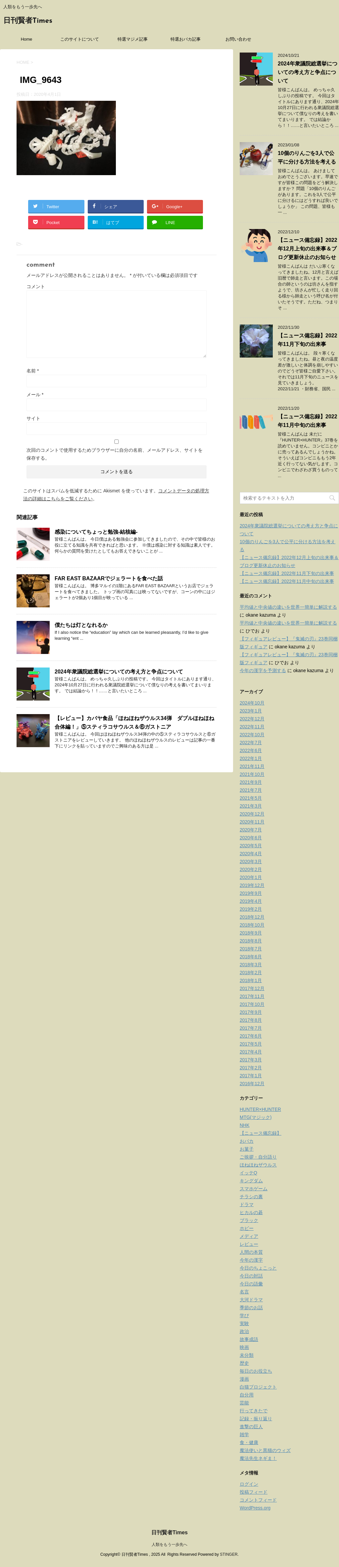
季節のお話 (251, 1307)
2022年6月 (251, 750)
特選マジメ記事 (133, 39)
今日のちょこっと (258, 1268)
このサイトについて (79, 39)
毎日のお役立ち (256, 1371)
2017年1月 (251, 1075)
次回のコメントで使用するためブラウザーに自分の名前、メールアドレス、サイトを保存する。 (114, 454)
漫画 (244, 1379)
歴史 (244, 1363)
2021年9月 (251, 782)
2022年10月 (252, 734)
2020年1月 (251, 877)
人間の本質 (251, 1252)
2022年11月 (252, 726)
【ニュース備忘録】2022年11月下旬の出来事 (287, 573)
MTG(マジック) (255, 1117)
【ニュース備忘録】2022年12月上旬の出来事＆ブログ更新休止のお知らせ (307, 248)
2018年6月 (251, 956)
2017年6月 (251, 1036)
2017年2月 (251, 1067)
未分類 (247, 1355)
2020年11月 (252, 821)
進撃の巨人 (251, 1426)
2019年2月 (251, 909)
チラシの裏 (251, 1196)
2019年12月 (252, 885)
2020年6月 (251, 837)
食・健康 (249, 1442)
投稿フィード (253, 1492)
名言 (244, 1291)
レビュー (249, 1244)
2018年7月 (251, 948)
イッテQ (248, 1172)
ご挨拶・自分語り (258, 1157)
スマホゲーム (253, 1188)
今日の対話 (251, 1276)
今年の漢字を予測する (263, 670)
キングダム (251, 1180)
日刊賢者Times (27, 21)
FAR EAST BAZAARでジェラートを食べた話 (109, 578)
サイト (33, 418)
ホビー (247, 1228)
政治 (244, 1331)
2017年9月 (251, 1012)
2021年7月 (251, 790)
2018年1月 (251, 980)
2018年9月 (251, 933)
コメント (35, 286)
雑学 (244, 1434)
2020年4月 (251, 853)
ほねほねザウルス (258, 1164)
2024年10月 (252, 703)
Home (26, 39)
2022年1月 (251, 758)
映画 (244, 1347)
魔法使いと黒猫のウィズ (265, 1450)
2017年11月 (252, 996)
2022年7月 (251, 742)
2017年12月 (252, 988)
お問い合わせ (238, 39)
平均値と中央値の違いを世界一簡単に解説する (288, 607)
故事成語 (249, 1339)
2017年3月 (251, 1059)
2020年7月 (251, 829)
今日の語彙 (251, 1283)
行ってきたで (253, 1410)
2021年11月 (252, 766)
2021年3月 (251, 806)
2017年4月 (251, 1051)
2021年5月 (251, 798)
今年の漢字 (251, 1260)
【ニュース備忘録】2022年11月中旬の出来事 (287, 581)
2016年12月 (252, 1083)
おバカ (247, 1141)
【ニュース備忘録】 (260, 1133)
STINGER (228, 1554)
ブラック (249, 1220)
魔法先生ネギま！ (258, 1458)
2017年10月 (252, 1004)
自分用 (247, 1394)
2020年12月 (252, 814)
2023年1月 (251, 710)
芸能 (244, 1402)
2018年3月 (251, 964)
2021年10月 (252, 774)
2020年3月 (251, 861)
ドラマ (247, 1204)
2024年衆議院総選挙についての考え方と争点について (119, 671)
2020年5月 (251, 845)
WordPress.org (255, 1507)
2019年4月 (251, 901)
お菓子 (247, 1149)
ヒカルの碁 (251, 1212)
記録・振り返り (256, 1418)
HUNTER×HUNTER (260, 1109)
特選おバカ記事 (185, 39)
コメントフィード (258, 1500)
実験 (244, 1323)
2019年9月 (251, 893)
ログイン (249, 1484)
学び (244, 1315)
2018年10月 (252, 925)
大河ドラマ (251, 1299)
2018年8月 (251, 940)
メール (34, 394)
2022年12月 (252, 718)
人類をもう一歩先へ (169, 1544)
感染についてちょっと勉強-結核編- (96, 532)
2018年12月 (252, 917)
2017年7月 (251, 1028)
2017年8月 (251, 1020)
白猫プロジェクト (258, 1387)
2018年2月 (251, 972)
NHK (245, 1125)
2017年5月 (251, 1044)
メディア (249, 1236)
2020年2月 (251, 869)
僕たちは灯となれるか (81, 625)
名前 (32, 370)
